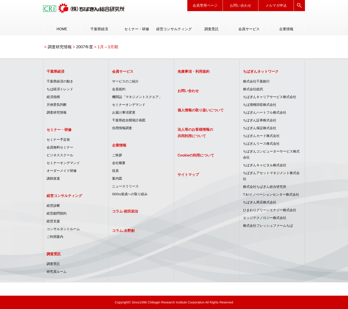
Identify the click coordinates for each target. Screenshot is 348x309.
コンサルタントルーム (63, 229)
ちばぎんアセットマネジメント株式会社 (271, 176)
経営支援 (53, 221)
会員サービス (249, 29)
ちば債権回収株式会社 (259, 104)
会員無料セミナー (60, 147)
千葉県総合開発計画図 (128, 120)
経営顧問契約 (57, 213)
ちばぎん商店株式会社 (259, 202)
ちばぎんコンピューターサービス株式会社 (271, 154)
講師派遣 (53, 178)
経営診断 (53, 205)
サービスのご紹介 (125, 81)
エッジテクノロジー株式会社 (264, 218)
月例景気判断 (57, 104)
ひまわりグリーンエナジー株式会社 (269, 210)
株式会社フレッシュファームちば (268, 225)
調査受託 (211, 29)
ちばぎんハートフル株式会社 (264, 112)
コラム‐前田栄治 (125, 211)
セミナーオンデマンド (63, 163)
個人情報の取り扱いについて (201, 110)
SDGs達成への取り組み (130, 194)
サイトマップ (188, 175)
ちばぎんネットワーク (261, 71)
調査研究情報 (57, 112)
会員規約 (118, 89)
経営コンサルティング (174, 29)
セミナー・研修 (136, 29)
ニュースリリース (125, 186)
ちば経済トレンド (60, 89)
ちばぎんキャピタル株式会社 (264, 165)
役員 (115, 171)
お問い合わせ (240, 5)
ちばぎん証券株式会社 (259, 120)
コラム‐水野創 (123, 231)
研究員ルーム (57, 271)
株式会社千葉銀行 (256, 81)
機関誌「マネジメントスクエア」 (137, 97)
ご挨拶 (117, 155)
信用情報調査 (122, 128)
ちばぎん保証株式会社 (259, 128)
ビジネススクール (60, 155)
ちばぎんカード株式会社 (261, 136)
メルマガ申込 (276, 5)
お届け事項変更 (123, 112)
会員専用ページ (205, 5)
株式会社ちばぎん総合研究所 (264, 187)
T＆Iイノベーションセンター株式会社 (271, 194)
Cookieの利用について (196, 155)
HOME (62, 29)
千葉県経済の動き (60, 81)
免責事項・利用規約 (194, 71)
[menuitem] (62, 29)
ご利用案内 (55, 237)
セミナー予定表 (58, 139)
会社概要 (118, 163)
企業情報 (286, 29)
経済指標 (53, 97)
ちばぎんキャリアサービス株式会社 (269, 97)
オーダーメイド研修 (62, 171)
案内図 (117, 178)
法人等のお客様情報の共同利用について (195, 133)
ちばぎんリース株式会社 (261, 143)
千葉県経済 (99, 29)
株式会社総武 (253, 89)
